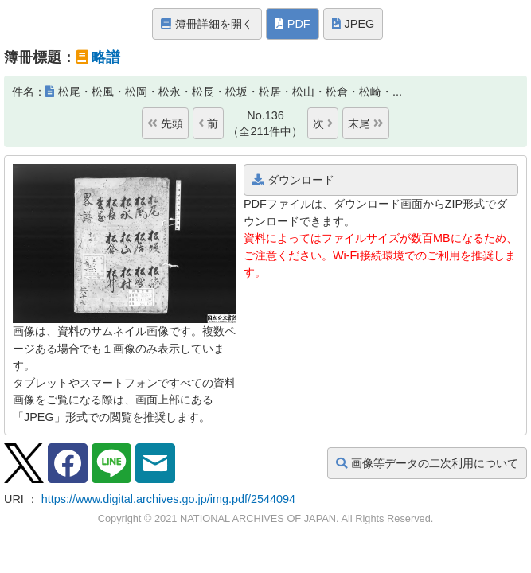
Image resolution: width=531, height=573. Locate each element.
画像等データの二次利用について (427, 463)
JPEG (353, 24)
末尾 (366, 123)
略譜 (106, 57)
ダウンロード (293, 179)
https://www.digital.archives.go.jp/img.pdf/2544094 (168, 499)
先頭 (165, 123)
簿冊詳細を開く (207, 24)
